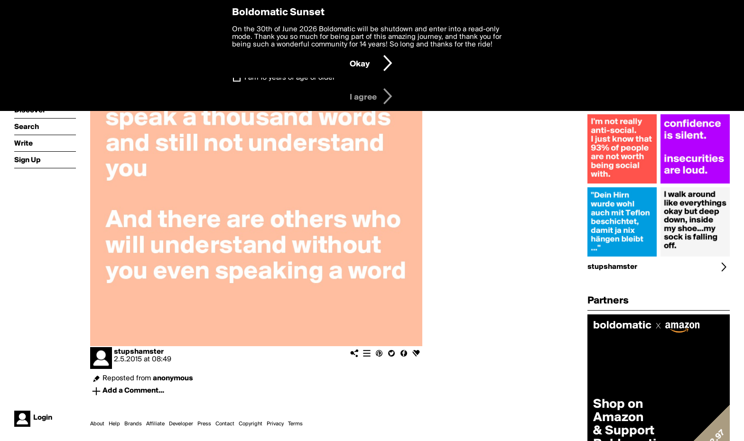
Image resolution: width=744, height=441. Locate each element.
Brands (133, 424)
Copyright (250, 424)
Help (114, 424)
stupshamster (139, 352)
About (97, 424)
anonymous (173, 378)
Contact (224, 424)
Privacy (275, 424)
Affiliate (155, 424)
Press (204, 424)
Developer (181, 424)
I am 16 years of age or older (289, 78)
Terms (295, 424)
